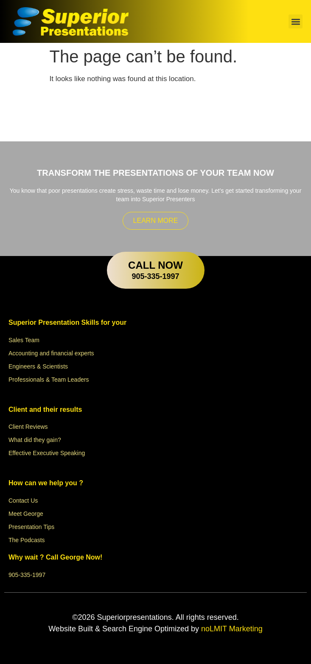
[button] (296, 21)
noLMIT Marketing (231, 629)
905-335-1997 (155, 276)
